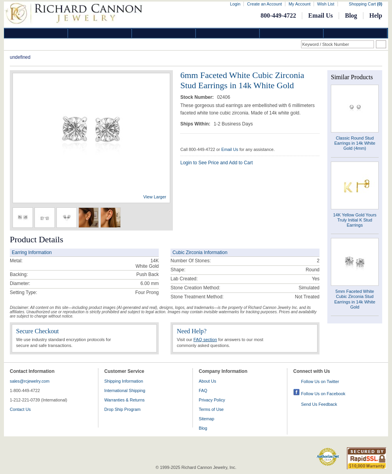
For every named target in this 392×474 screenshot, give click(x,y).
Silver (164, 33)
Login (235, 4)
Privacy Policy (212, 400)
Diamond (36, 33)
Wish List (325, 4)
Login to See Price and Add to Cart (216, 162)
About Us (207, 381)
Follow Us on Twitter (320, 381)
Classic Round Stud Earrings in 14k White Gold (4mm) (355, 143)
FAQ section (205, 339)
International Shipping (124, 390)
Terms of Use (211, 409)
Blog (351, 15)
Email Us (320, 15)
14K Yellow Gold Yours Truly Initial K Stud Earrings (355, 219)
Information (291, 33)
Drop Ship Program (122, 409)
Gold (100, 33)
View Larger (155, 196)
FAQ (203, 390)
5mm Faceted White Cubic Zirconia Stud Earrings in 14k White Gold (355, 299)
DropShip (355, 33)
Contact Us (20, 409)
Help (375, 15)
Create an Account (264, 4)
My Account (299, 4)
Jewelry (228, 33)
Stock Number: (197, 97)
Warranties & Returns (124, 400)
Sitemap (206, 418)
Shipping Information (123, 381)
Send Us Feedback (319, 404)
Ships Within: (196, 124)
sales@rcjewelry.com (29, 381)
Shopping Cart (365, 4)
